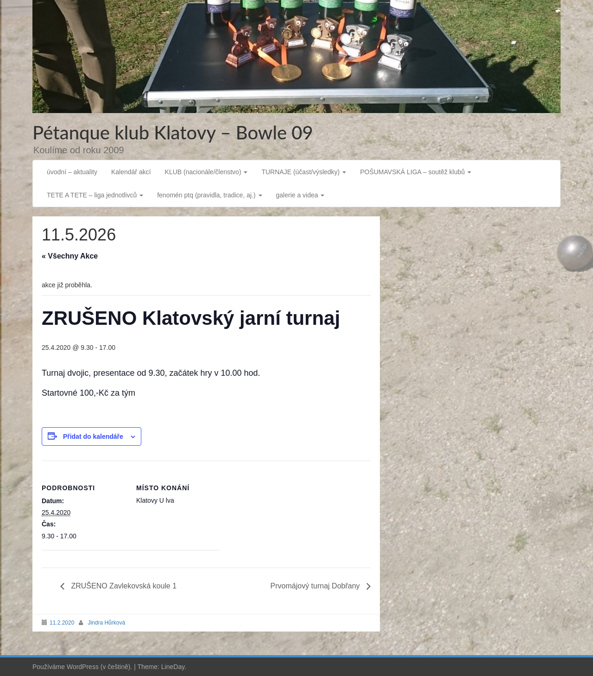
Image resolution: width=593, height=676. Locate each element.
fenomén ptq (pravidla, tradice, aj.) (209, 195)
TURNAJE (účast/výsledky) (303, 172)
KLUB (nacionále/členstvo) (206, 172)
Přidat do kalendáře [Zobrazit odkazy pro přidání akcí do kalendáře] (93, 436)
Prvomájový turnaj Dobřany (316, 586)
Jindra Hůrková (106, 622)
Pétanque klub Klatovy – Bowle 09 (172, 132)
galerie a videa (300, 195)
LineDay (172, 666)
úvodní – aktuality (72, 172)
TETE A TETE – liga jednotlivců (95, 195)
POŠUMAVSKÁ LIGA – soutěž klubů (415, 172)
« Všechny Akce (70, 256)
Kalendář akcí (131, 172)
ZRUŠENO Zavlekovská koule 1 (123, 586)
